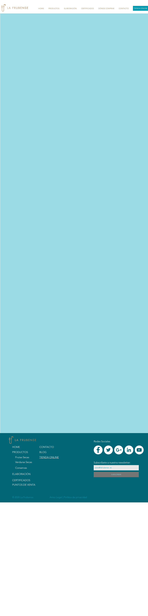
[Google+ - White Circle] (118, 449)
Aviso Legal (56, 497)
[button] (54, 8)
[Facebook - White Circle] (98, 449)
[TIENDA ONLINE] (140, 8)
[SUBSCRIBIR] (116, 474)
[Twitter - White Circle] (108, 449)
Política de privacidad (75, 497)
